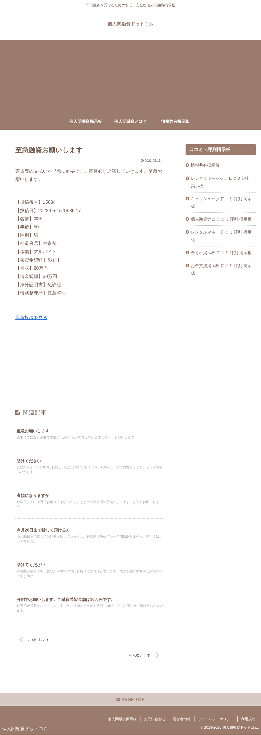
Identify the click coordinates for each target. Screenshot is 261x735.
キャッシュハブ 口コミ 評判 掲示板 (221, 202)
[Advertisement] (130, 75)
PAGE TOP (130, 699)
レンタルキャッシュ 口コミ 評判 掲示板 (220, 182)
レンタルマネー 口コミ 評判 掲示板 (221, 236)
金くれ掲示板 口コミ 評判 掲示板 (221, 252)
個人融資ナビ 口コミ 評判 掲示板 (221, 219)
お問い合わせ (154, 719)
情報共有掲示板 (205, 165)
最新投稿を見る (31, 317)
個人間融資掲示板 (122, 719)
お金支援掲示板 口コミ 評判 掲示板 (221, 269)
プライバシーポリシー (216, 719)
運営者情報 (182, 719)
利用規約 (248, 719)
